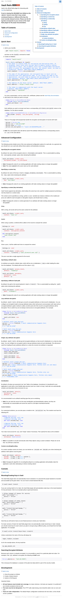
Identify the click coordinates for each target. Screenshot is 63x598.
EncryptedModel (23, 101)
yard (37, 595)
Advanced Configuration (43, 12)
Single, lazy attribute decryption (49, 34)
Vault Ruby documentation (52, 95)
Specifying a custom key (47, 16)
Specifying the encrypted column (50, 14)
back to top (6, 45)
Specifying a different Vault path (49, 30)
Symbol (45, 24)
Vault (2, 10)
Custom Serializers (48, 38)
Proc (44, 26)
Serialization (44, 36)
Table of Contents (42, 9)
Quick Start (40, 11)
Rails (13, 62)
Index (2, 1)
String (45, 22)
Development (40, 48)
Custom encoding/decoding (48, 40)
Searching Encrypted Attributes (47, 46)
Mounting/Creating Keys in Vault (47, 44)
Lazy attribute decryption (48, 32)
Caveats (39, 42)
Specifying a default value (48, 28)
